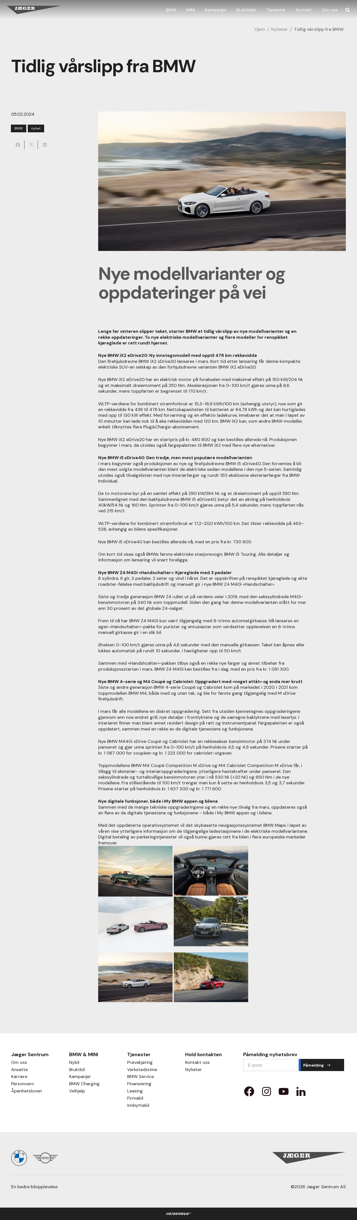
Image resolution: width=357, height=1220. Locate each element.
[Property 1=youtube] (284, 1093)
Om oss (19, 1063)
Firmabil (135, 1098)
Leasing (135, 1091)
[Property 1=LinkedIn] (301, 1093)
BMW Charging (84, 1084)
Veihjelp (77, 1091)
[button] (348, 10)
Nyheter (279, 29)
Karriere (19, 1077)
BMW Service (140, 1077)
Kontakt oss (197, 1063)
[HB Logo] (178, 1214)
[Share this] (18, 144)
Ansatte (19, 1070)
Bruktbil (77, 1070)
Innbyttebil (138, 1106)
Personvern (22, 1084)
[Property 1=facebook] (249, 1093)
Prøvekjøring (140, 1063)
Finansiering (139, 1084)
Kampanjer (80, 1077)
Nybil (74, 1063)
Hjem (260, 29)
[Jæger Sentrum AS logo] (34, 10)
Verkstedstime (142, 1070)
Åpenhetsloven (26, 1091)
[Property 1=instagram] (266, 1093)
